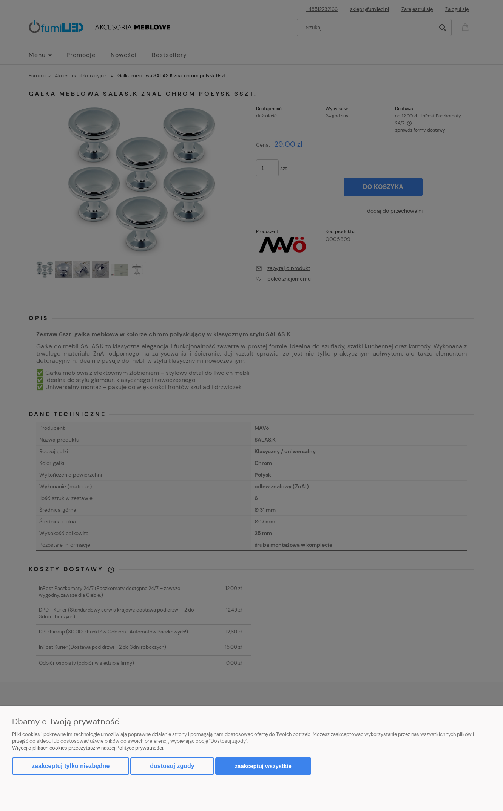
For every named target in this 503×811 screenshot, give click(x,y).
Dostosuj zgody (172, 766)
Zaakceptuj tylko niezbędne (71, 766)
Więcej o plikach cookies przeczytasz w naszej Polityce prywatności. (88, 748)
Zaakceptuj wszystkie (263, 766)
